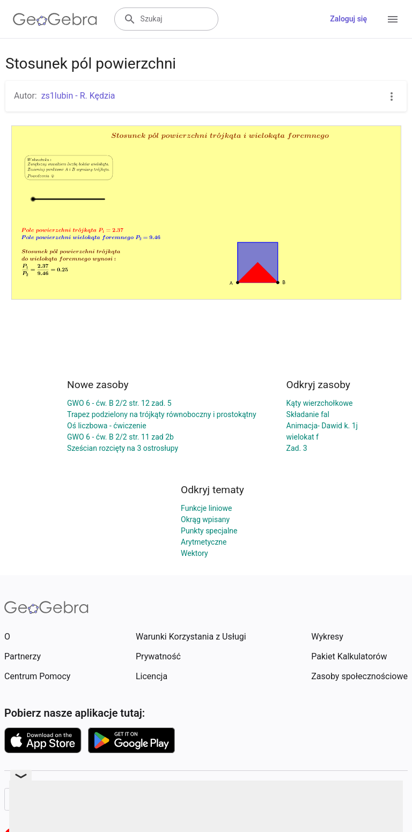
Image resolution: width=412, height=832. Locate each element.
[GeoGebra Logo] (55, 19)
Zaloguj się (348, 18)
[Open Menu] (392, 19)
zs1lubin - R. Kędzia (78, 96)
